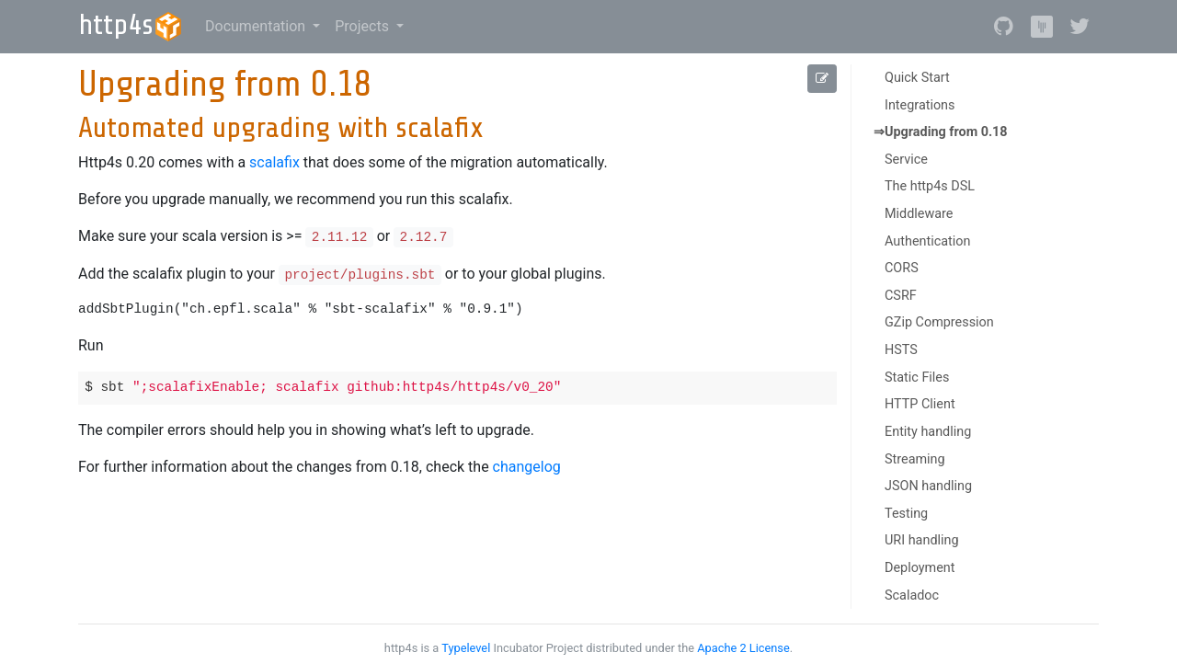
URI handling (922, 540)
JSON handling (928, 486)
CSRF (901, 295)
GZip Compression (939, 322)
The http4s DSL (930, 186)
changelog (527, 466)
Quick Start (917, 78)
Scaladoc (912, 595)
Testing (906, 513)
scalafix (274, 162)
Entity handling (928, 432)
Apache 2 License (743, 648)
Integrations (920, 105)
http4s (130, 24)
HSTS (901, 350)
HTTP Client (920, 404)
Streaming (915, 459)
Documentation (257, 26)
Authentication (927, 241)
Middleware (919, 214)
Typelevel (465, 648)
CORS (902, 268)
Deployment (919, 568)
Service (906, 159)
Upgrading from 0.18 (946, 132)
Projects (364, 26)
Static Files (917, 377)
